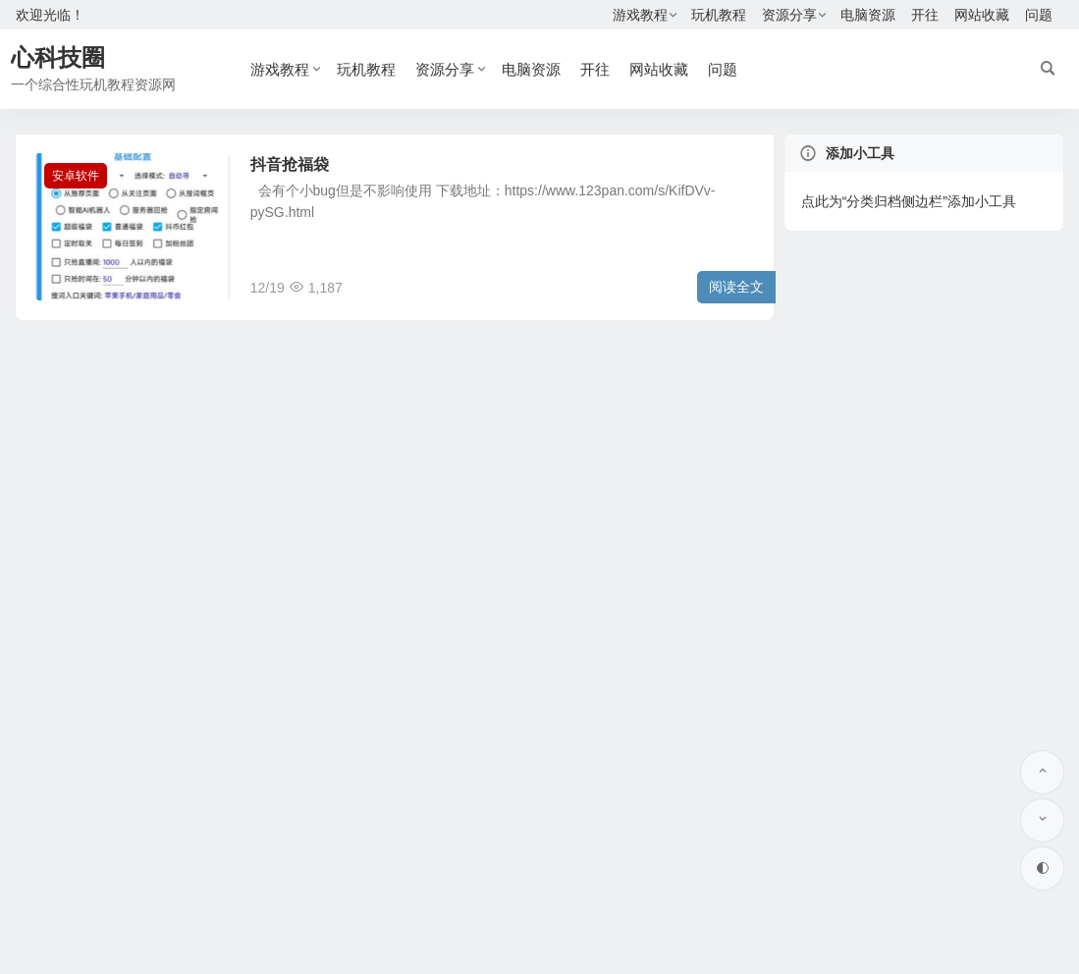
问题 (1038, 15)
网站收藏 (981, 15)
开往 (925, 15)
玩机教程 (718, 15)
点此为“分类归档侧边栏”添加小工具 (908, 201)
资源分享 (789, 15)
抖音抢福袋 (289, 164)
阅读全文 (736, 287)
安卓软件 (75, 176)
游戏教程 (640, 15)
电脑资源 (867, 15)
